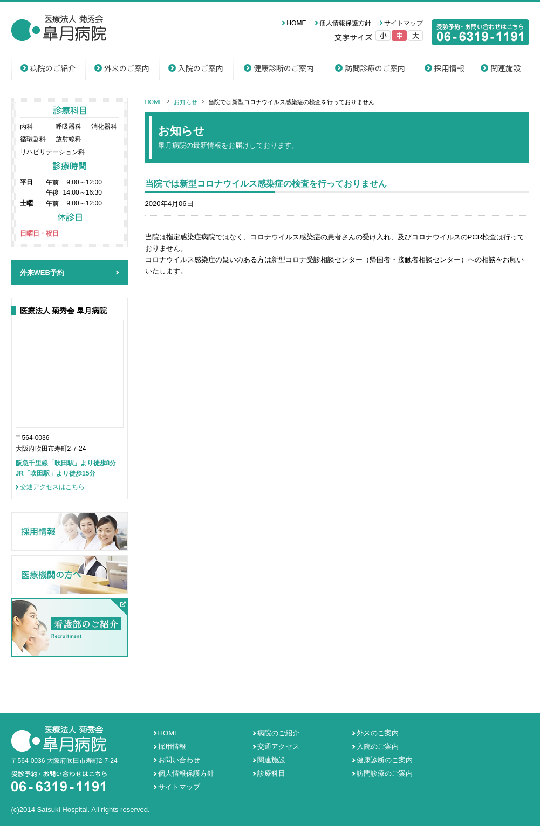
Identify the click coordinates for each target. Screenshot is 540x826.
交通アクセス (278, 746)
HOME (296, 23)
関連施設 (505, 68)
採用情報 (449, 68)
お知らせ (185, 102)
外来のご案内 (126, 68)
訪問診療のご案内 (375, 68)
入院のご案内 (200, 68)
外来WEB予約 (42, 273)
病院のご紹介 (53, 68)
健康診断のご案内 (284, 68)
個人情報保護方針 (345, 23)
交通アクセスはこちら (52, 487)
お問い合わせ (179, 760)
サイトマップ (403, 23)
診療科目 (271, 773)
